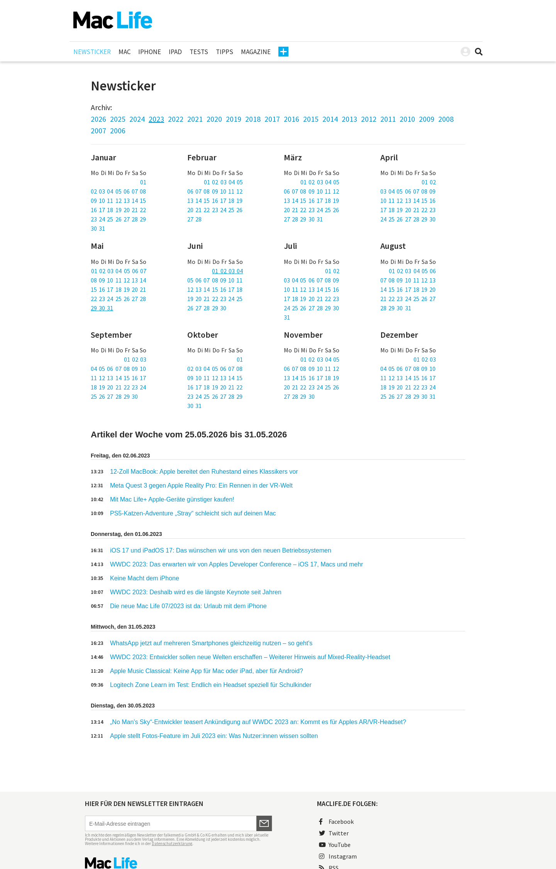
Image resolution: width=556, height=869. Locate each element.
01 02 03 (135, 359)
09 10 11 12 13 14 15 (118, 200)
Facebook (336, 821)
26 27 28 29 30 (206, 308)
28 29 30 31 (395, 308)
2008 (446, 119)
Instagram (338, 856)
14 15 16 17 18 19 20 (408, 289)
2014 (330, 119)
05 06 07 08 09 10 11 (214, 280)
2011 (388, 119)
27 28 (194, 219)
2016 (291, 119)
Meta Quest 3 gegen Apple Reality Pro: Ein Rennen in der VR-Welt (201, 485)
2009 (426, 119)
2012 (368, 119)
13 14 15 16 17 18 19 (214, 200)
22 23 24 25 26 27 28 (118, 299)
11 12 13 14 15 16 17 (118, 378)
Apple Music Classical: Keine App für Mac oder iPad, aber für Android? (206, 671)
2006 (117, 130)
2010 (407, 119)
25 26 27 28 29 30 (114, 396)
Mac (125, 52)
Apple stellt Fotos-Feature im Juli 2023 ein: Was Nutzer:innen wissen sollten (214, 736)
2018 (253, 119)
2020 (214, 119)
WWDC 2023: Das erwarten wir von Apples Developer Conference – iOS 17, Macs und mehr (236, 564)
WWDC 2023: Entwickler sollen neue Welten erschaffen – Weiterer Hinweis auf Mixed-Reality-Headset (250, 657)
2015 (311, 119)
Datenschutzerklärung (172, 843)
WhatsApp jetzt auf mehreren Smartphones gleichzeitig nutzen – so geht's (211, 643)
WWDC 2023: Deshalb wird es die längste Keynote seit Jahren (195, 592)
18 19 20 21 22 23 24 (118, 387)
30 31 (98, 228)
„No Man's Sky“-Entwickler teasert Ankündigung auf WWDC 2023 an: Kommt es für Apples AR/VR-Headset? (258, 722)
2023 (156, 119)
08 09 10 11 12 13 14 (118, 280)
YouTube (335, 845)
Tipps (224, 52)
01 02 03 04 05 (223, 182)
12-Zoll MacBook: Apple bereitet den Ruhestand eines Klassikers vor (204, 471)
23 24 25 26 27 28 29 (118, 219)
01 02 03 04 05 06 (412, 271)
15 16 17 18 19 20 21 (118, 289)
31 (287, 317)
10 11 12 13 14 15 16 (408, 200)
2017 (272, 119)
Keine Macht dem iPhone (144, 578)
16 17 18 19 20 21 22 (118, 210)
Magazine (256, 52)
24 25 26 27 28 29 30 (408, 219)
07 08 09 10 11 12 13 (408, 280)
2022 (175, 119)
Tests (199, 52)
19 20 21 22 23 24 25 (214, 299)
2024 (137, 119)
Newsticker (92, 52)
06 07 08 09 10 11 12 (214, 191)
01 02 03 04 (227, 271)
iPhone (149, 52)
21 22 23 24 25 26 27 (408, 299)
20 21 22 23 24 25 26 (214, 210)
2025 (117, 119)
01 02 (429, 182)
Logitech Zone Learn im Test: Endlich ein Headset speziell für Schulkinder (211, 685)
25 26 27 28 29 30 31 (408, 396)
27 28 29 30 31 (303, 219)
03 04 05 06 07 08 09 (408, 191)
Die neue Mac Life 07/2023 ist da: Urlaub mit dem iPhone (188, 606)
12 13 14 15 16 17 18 (214, 289)
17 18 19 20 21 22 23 (408, 210)
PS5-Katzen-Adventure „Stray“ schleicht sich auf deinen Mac (193, 513)
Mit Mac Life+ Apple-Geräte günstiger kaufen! (172, 499)
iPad (175, 52)
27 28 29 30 (299, 396)
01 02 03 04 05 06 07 (118, 271)
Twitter (334, 833)
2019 (233, 119)
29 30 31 (102, 308)
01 (143, 182)
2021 (195, 119)
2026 (98, 119)
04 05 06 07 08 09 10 (118, 368)
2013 (349, 119)
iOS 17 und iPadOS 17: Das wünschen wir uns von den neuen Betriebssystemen (220, 550)
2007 (98, 130)
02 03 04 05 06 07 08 (118, 191)
